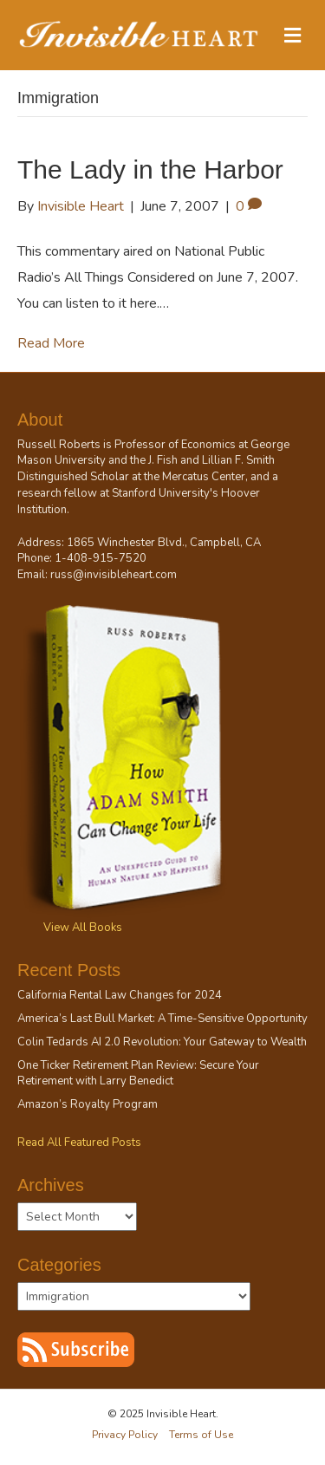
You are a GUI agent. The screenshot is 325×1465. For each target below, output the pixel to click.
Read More (51, 343)
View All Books (82, 927)
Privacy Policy (125, 1435)
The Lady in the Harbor (150, 169)
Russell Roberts (59, 445)
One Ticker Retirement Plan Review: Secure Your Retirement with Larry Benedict (138, 1074)
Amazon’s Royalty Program (87, 1104)
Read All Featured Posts (79, 1142)
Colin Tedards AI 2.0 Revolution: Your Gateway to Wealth (162, 1042)
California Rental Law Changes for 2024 (119, 995)
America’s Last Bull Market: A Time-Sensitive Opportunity (162, 1018)
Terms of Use (201, 1435)
